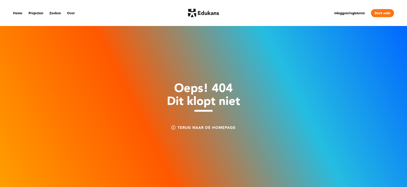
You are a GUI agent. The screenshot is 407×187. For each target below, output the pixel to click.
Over (71, 13)
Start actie (382, 13)
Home (17, 13)
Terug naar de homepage (203, 127)
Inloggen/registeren (349, 13)
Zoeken (55, 13)
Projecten (36, 13)
